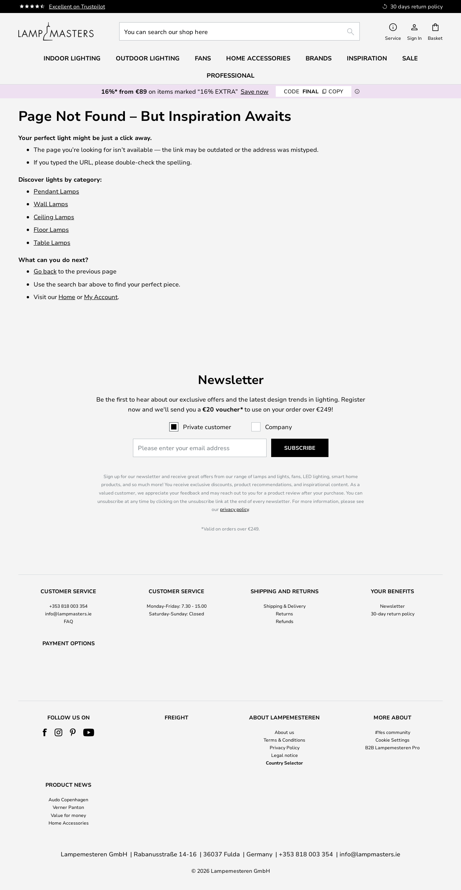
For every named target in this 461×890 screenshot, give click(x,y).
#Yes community (392, 732)
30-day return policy (392, 594)
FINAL (313, 91)
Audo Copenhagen (68, 799)
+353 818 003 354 (68, 586)
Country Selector (284, 763)
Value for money (68, 815)
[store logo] (56, 31)
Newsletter (392, 586)
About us (284, 732)
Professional (230, 75)
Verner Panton (68, 807)
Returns (284, 594)
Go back (45, 271)
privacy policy (234, 489)
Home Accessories (69, 823)
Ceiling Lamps (54, 217)
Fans (203, 58)
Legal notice (284, 755)
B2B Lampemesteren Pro (392, 747)
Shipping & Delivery (285, 586)
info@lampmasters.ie (68, 594)
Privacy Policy (284, 747)
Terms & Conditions (284, 740)
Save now (255, 91)
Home (66, 297)
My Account (101, 297)
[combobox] (239, 31)
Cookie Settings (392, 740)
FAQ (68, 602)
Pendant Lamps (56, 191)
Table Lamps (52, 242)
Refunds (284, 602)
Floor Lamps (51, 229)
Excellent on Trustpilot (77, 6)
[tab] (68, 586)
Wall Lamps (51, 204)
